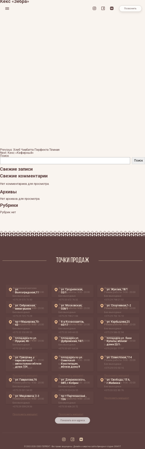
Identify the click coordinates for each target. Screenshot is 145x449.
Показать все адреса (73, 423)
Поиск (4, 156)
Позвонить (130, 8)
